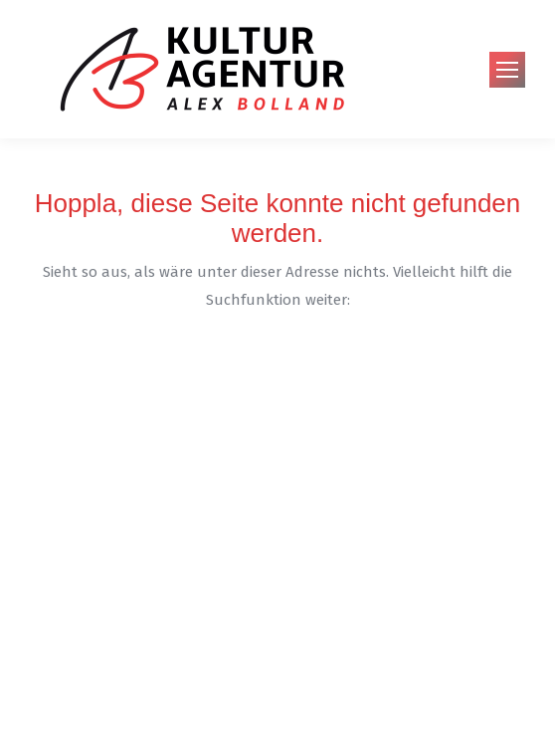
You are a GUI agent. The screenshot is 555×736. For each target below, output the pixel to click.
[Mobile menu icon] (507, 70)
